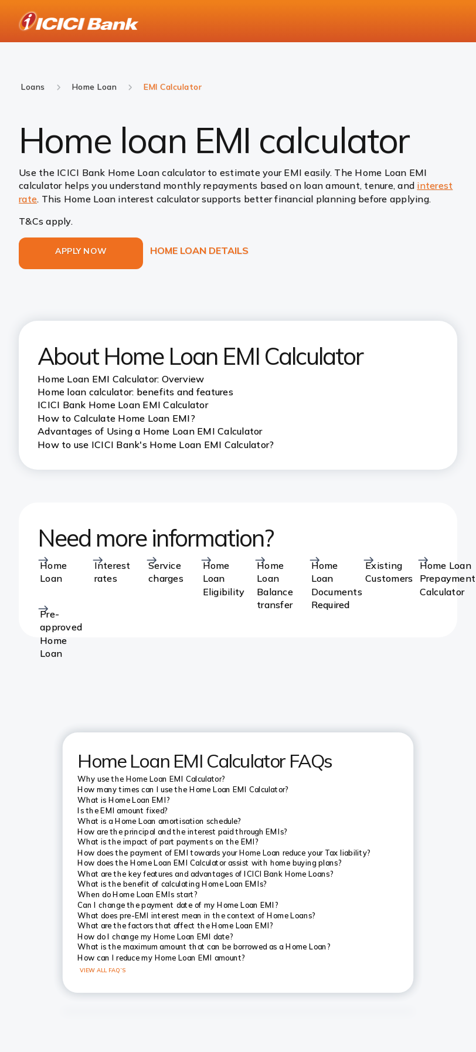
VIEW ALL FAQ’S (103, 969)
